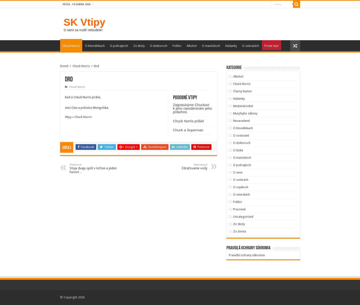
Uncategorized (243, 216)
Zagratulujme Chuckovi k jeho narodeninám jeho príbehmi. (192, 108)
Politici (177, 46)
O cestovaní (241, 135)
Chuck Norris (71, 46)
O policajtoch (119, 46)
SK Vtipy (84, 22)
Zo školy (139, 46)
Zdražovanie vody (183, 166)
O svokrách (240, 180)
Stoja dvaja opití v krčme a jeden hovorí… (94, 168)
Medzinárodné (243, 106)
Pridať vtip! (271, 46)
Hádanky (231, 46)
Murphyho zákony (245, 113)
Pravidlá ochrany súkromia (247, 255)
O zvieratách (250, 46)
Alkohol (192, 46)
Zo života (239, 231)
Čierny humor (242, 91)
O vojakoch (240, 187)
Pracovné (239, 209)
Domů (64, 66)
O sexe (238, 172)
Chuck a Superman (188, 130)
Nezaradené (241, 121)
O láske (238, 150)
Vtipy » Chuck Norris (78, 117)
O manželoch (211, 46)
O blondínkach (95, 46)
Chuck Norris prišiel (188, 121)
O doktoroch (158, 46)
